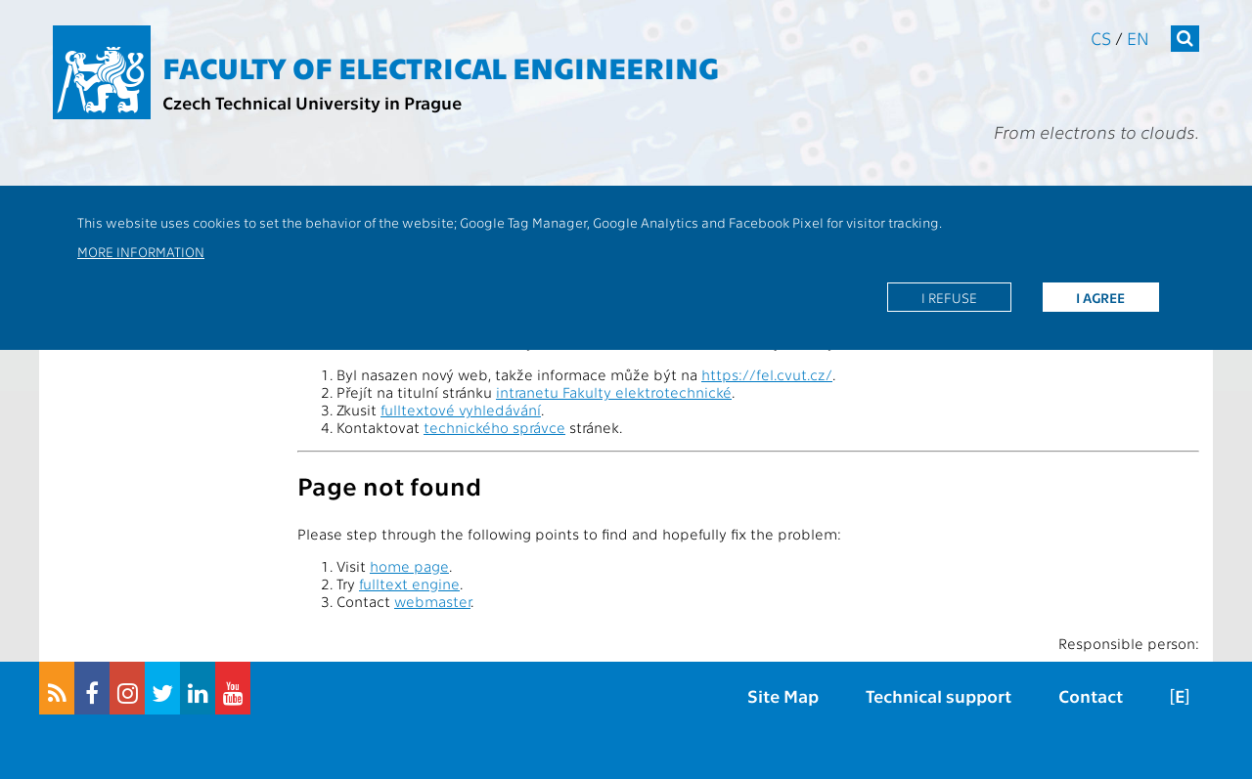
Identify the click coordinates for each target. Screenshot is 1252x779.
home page (409, 566)
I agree (1100, 297)
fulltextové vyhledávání (460, 409)
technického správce (494, 427)
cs (1101, 37)
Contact (1090, 695)
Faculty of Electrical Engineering (440, 66)
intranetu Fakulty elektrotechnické (614, 392)
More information (140, 251)
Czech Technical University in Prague (312, 102)
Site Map (783, 695)
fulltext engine (409, 583)
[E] (1179, 695)
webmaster (432, 601)
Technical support (938, 695)
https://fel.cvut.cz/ (766, 374)
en (1138, 37)
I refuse (949, 297)
